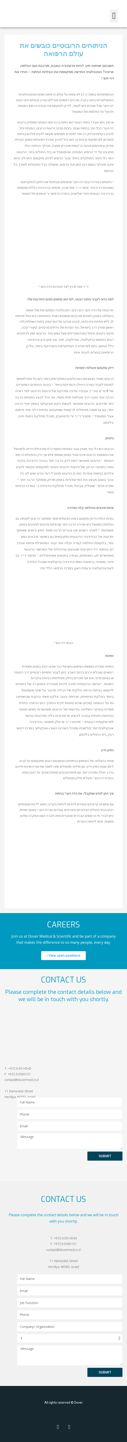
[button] (114, 16)
